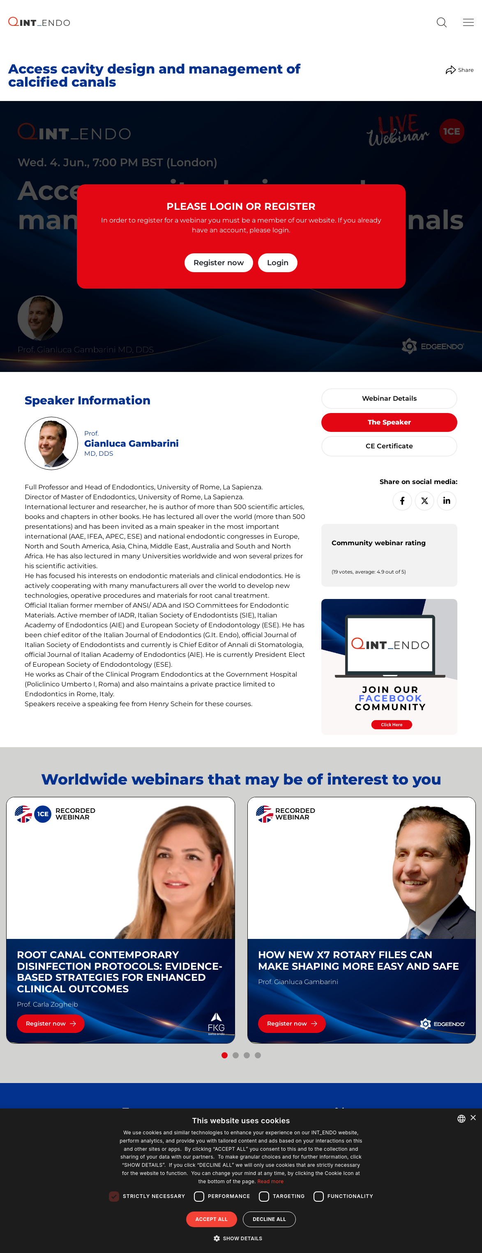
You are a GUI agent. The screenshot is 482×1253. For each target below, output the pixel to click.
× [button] (473, 1118)
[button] (224, 1055)
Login (277, 262)
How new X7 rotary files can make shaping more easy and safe (358, 960)
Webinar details (389, 398)
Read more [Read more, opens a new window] (270, 1181)
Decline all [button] (269, 1219)
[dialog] (241, 1180)
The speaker (389, 422)
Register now (219, 262)
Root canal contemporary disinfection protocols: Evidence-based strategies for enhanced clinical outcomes (119, 971)
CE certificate (389, 446)
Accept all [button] (212, 1219)
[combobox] (461, 1119)
